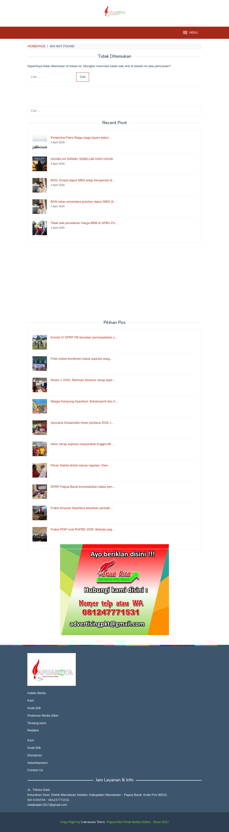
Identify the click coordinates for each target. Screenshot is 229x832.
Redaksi (33, 730)
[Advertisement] (114, 281)
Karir (30, 700)
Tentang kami (36, 723)
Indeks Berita (36, 693)
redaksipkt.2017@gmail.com (47, 805)
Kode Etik (34, 708)
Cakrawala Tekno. (93, 822)
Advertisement (37, 763)
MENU (190, 32)
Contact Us (35, 770)
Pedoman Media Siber (43, 715)
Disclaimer (34, 755)
